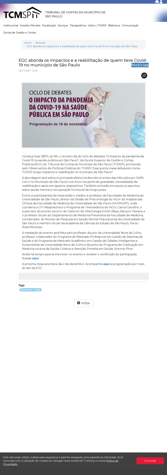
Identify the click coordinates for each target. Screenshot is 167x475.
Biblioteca (114, 25)
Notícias (40, 42)
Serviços (63, 25)
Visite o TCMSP (97, 25)
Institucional (10, 25)
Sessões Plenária (30, 25)
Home (28, 42)
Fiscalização (49, 25)
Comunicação (130, 25)
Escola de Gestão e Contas (19, 32)
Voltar (83, 303)
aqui (35, 258)
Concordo (150, 460)
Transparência (78, 25)
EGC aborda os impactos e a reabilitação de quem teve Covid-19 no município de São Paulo (82, 46)
